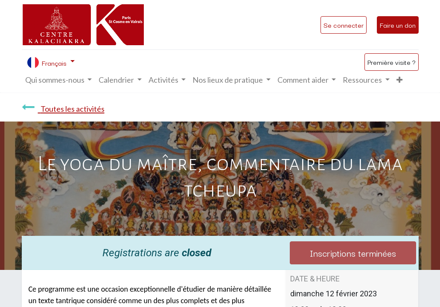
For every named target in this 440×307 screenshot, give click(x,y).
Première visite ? (391, 62)
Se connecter (343, 25)
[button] (399, 80)
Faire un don (398, 25)
